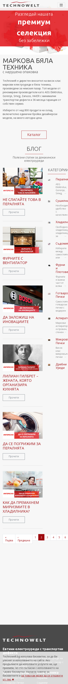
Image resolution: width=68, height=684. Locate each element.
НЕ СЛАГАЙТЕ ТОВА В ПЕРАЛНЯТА (22, 201)
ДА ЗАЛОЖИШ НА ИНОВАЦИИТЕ (18, 319)
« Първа (9, 539)
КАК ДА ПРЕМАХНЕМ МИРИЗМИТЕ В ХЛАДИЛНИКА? (21, 507)
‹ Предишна (24, 539)
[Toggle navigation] (61, 5)
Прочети (14, 212)
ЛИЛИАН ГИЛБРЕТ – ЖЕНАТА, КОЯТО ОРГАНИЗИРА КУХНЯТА (20, 383)
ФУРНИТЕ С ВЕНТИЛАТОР (15, 260)
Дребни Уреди (61, 366)
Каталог (34, 134)
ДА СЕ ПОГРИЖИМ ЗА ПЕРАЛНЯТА (22, 446)
